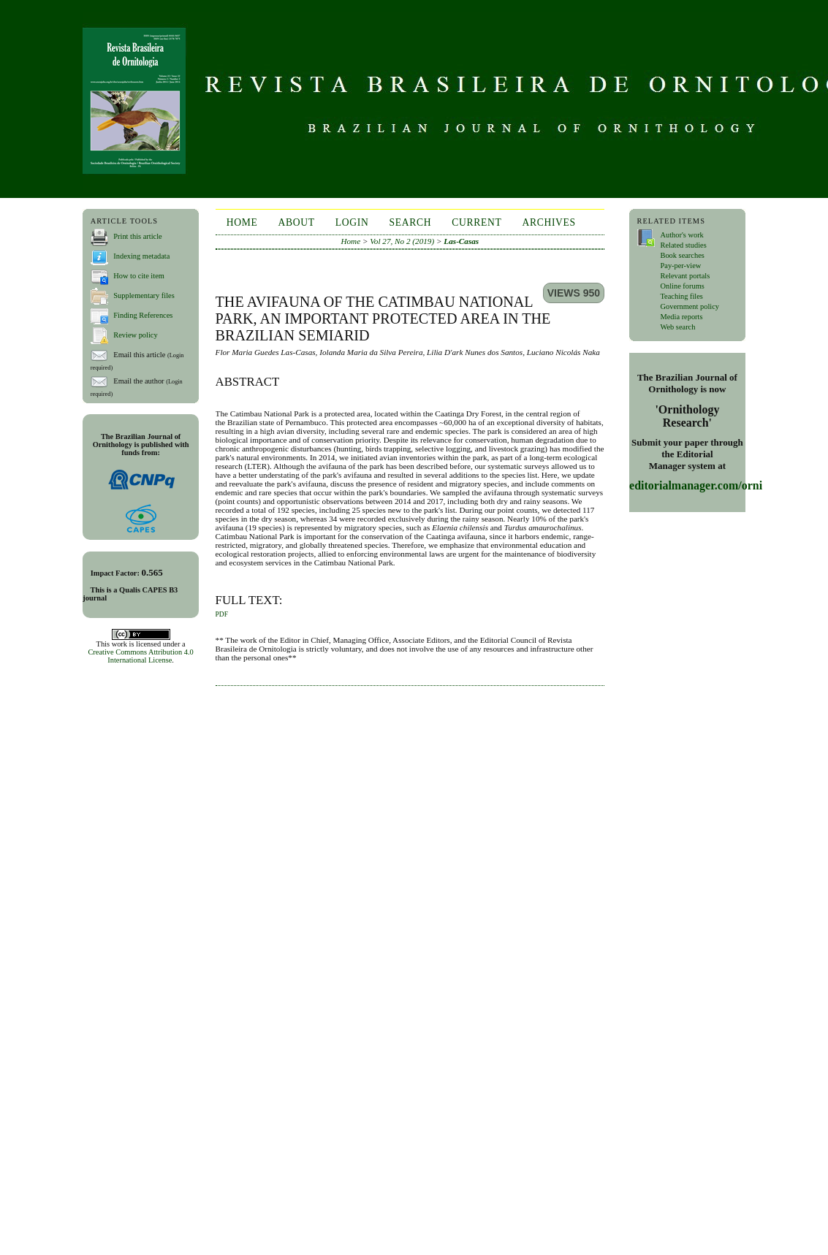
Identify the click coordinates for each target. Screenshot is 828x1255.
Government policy (689, 306)
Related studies (683, 245)
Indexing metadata (141, 256)
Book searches (682, 255)
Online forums (682, 286)
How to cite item (138, 276)
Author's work (681, 235)
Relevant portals (685, 276)
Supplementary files (143, 295)
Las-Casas (461, 241)
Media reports (681, 317)
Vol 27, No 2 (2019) (402, 241)
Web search (677, 327)
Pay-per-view (680, 266)
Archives (548, 222)
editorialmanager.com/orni (695, 485)
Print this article (137, 236)
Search (410, 222)
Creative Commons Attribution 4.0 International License (140, 656)
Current (476, 222)
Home (242, 222)
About (296, 222)
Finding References (142, 315)
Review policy (135, 335)
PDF (222, 614)
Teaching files (681, 296)
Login (352, 222)
